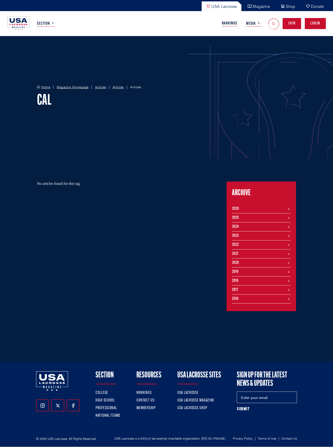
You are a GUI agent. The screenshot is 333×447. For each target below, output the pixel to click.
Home (45, 87)
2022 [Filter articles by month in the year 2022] (235, 245)
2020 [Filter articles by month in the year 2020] (235, 263)
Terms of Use (267, 438)
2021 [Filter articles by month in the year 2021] (235, 254)
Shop (288, 6)
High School (105, 400)
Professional (106, 408)
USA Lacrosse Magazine (195, 400)
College (102, 393)
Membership (146, 408)
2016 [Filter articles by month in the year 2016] (235, 299)
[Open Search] (273, 23)
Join (292, 23)
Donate (315, 6)
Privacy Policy (243, 438)
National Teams (108, 416)
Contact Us (145, 400)
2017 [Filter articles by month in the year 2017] (235, 290)
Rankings (229, 23)
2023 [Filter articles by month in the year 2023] (235, 236)
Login (315, 23)
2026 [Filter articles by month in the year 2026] (235, 209)
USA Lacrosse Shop (192, 408)
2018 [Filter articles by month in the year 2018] (235, 281)
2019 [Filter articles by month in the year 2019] (235, 272)
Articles (100, 87)
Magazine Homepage (73, 87)
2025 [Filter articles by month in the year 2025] (235, 218)
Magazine (258, 6)
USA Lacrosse (221, 6)
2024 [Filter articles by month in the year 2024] (235, 227)
